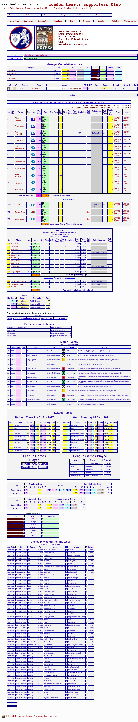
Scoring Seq (43, 21)
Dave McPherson (19, 147)
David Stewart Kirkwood (19, 281)
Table (72, 21)
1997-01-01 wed (117, 119)
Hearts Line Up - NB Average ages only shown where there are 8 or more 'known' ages (69, 102)
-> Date (79, 15)
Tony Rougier (15, 272)
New (83, 8)
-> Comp (62, 15)
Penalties (58, 21)
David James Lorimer (18, 287)
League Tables (63, 412)
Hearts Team (14, 21)
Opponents (28, 21)
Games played (130, 21)
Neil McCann (20, 205)
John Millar (14, 249)
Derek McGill (15, 266)
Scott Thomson (16, 260)
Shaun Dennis (15, 255)
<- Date (27, 15)
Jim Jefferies (11, 70)
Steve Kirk (14, 247)
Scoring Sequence (28, 295)
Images (19, 8)
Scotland (68, 8)
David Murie (19, 126)
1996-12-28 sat (117, 219)
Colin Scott (14, 244)
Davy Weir (19, 140)
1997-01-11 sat (126, 119)
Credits (29, 716)
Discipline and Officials (39, 324)
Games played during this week (50, 541)
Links (89, 8)
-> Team (97, 15)
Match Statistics (33, 513)
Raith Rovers (36, 88)
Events (101, 21)
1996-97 (22, 88)
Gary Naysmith (18, 133)
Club (12, 8)
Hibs (76, 8)
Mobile (48, 8)
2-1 (85, 88)
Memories (38, 8)
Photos (28, 8)
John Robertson (19, 175)
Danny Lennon (16, 269)
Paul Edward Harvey (17, 284)
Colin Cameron (18, 182)
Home (4, 8)
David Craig (15, 258)
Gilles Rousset (18, 119)
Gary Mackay (20, 161)
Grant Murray (20, 219)
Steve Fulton (20, 168)
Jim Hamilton (20, 190)
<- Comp (45, 15)
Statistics (58, 8)
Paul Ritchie (19, 154)
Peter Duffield (15, 263)
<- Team (9, 15)
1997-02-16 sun (126, 219)
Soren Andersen (16, 252)
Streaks (86, 21)
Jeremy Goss (20, 212)
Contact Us (19, 716)
